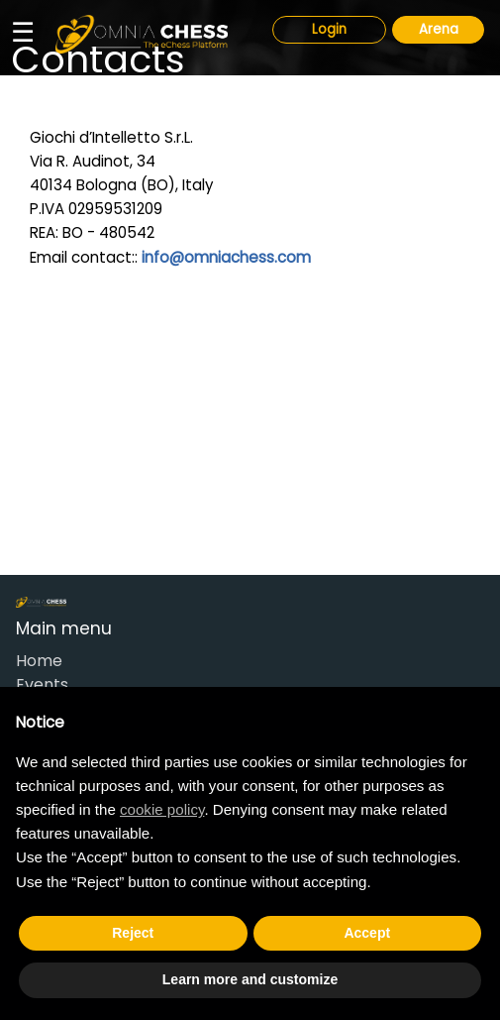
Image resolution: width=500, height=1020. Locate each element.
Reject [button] (132, 933)
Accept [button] (367, 933)
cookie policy (162, 809)
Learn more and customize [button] (250, 979)
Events (42, 684)
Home (39, 660)
